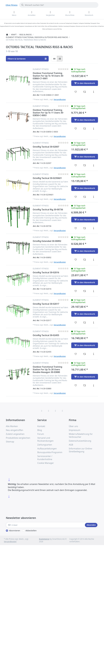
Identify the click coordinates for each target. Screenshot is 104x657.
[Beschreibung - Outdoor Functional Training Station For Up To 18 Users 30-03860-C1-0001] (93, 92)
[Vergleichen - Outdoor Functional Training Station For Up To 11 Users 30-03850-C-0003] (84, 128)
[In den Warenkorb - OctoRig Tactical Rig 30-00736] (84, 219)
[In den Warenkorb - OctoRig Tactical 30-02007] (84, 156)
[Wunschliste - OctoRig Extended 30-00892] (75, 259)
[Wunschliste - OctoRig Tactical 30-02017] (75, 322)
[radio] (54, 58)
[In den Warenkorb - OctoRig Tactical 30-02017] (84, 314)
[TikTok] (55, 411)
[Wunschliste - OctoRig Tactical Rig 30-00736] (75, 228)
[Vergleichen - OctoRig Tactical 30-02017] (84, 322)
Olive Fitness (12, 5)
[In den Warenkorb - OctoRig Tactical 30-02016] (84, 282)
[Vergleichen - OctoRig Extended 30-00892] (84, 259)
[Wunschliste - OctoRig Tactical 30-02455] (75, 354)
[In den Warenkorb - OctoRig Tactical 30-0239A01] (84, 188)
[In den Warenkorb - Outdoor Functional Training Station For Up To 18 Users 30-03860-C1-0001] (84, 83)
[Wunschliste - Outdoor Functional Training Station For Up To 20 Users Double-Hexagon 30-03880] (75, 385)
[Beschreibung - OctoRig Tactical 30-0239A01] (93, 197)
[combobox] (58, 5)
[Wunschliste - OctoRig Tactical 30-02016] (75, 291)
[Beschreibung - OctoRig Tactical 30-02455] (93, 354)
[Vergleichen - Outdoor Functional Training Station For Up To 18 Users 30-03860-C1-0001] (84, 92)
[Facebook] (42, 411)
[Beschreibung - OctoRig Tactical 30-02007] (93, 165)
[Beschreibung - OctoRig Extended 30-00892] (93, 259)
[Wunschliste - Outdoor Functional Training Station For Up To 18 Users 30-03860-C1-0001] (75, 92)
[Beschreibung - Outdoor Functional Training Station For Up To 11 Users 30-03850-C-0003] (93, 128)
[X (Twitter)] (48, 411)
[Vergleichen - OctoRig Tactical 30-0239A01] (84, 197)
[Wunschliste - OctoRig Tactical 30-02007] (75, 165)
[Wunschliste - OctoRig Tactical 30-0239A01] (75, 197)
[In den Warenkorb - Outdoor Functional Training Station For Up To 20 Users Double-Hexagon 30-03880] (84, 376)
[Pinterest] (62, 411)
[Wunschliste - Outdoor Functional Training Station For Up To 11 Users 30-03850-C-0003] (75, 128)
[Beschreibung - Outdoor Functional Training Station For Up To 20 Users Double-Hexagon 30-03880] (93, 385)
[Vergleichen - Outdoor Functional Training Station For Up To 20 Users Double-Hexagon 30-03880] (84, 385)
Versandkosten (60, 99)
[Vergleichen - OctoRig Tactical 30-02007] (84, 165)
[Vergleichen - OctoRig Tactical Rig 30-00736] (84, 228)
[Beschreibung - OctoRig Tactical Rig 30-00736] (93, 228)
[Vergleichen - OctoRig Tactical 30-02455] (84, 354)
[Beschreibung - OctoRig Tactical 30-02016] (93, 291)
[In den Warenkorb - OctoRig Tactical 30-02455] (84, 345)
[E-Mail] (45, 525)
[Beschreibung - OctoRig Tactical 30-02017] (93, 322)
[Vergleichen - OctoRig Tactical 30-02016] (84, 291)
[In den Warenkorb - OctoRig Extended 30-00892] (84, 251)
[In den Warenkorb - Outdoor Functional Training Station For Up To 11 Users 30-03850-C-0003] (84, 120)
